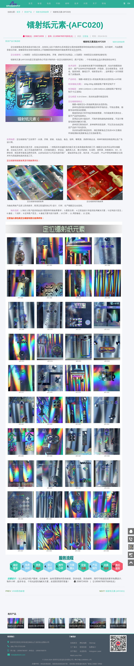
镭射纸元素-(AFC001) (77, 626)
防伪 (75, 50)
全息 (98, 59)
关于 (95, 3)
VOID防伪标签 (18, 591)
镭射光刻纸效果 (42, 12)
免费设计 (92, 647)
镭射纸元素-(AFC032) (118, 626)
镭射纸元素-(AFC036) (15, 626)
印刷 (58, 3)
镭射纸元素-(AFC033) (36, 626)
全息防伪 (83, 651)
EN (129, 3)
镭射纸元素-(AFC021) (115, 591)
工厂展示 (73, 647)
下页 (128, 603)
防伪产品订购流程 (12, 41)
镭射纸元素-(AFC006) (97, 626)
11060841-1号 (86, 660)
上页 (5, 603)
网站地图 (83, 643)
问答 (86, 3)
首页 (18, 12)
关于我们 (73, 651)
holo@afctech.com (18, 655)
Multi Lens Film (76, 655)
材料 (67, 3)
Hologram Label (95, 651)
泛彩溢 (85, 36)
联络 (104, 3)
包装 (49, 3)
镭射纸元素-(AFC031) (56, 626)
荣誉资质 (83, 647)
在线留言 (73, 643)
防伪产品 (28, 12)
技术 (76, 3)
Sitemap (92, 643)
